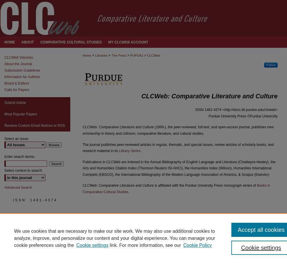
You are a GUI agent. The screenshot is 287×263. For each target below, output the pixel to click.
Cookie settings (92, 245)
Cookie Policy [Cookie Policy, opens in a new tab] (197, 245)
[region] (143, 238)
